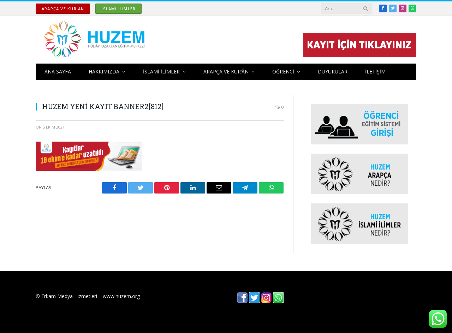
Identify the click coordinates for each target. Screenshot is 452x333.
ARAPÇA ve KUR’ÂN (226, 71)
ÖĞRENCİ (283, 71)
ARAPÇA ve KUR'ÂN (63, 8)
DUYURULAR (332, 71)
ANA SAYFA (57, 71)
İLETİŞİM (375, 71)
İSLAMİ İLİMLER (118, 8)
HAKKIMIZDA (104, 71)
